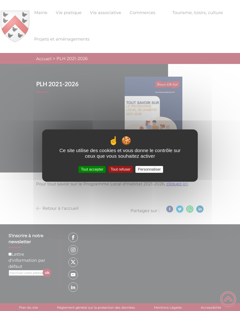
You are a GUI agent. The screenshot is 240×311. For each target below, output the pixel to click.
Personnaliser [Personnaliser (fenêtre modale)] (149, 169)
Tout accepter (92, 169)
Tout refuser (120, 169)
